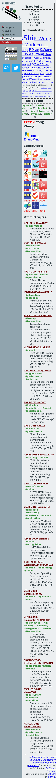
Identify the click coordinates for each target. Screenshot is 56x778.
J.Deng (48, 54)
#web (28, 599)
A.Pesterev (34, 93)
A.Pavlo (27, 96)
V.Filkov (46, 67)
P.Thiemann (24, 61)
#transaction (33, 251)
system (27, 105)
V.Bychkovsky (44, 88)
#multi (44, 457)
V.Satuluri (47, 70)
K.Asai (35, 57)
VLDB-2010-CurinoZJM (37, 506)
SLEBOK (52, 773)
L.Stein (37, 93)
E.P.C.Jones (24, 54)
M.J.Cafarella (45, 76)
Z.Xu (33, 61)
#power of (44, 596)
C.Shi (47, 82)
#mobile (30, 668)
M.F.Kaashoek (24, 93)
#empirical (31, 697)
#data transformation (38, 665)
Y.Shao (27, 76)
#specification (33, 277)
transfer (44, 110)
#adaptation (32, 294)
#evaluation (32, 428)
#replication (32, 518)
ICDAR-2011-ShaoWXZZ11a (39, 454)
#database (31, 515)
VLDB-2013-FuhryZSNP (37, 347)
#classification (34, 486)
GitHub (51, 776)
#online (29, 489)
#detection (32, 297)
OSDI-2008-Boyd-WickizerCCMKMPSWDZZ (38, 563)
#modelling (32, 407)
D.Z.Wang (33, 79)
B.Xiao (34, 49)
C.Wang (22, 49)
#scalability (32, 734)
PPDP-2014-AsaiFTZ (35, 271)
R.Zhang (35, 76)
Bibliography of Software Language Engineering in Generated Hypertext (42, 759)
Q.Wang (49, 73)
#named (30, 350)
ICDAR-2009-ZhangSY (36, 538)
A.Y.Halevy (23, 79)
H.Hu (24, 90)
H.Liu (42, 73)
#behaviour (32, 405)
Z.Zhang (46, 93)
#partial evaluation (36, 274)
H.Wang (36, 67)
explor (48, 113)
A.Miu (30, 90)
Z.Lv (51, 82)
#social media (33, 410)
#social (46, 407)
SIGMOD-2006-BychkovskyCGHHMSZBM (38, 661)
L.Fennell (45, 57)
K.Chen (49, 88)
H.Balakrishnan (38, 90)
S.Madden (31, 44)
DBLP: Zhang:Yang (32, 137)
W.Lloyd (30, 70)
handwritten (25, 108)
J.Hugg (45, 96)
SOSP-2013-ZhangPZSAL (38, 315)
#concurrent (32, 245)
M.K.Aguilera (35, 82)
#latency (30, 318)
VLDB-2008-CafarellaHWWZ (33, 592)
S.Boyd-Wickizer (45, 90)
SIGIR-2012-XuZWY (35, 402)
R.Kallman (50, 93)
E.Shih (33, 90)
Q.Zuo (35, 64)
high (32, 110)
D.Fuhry (38, 70)
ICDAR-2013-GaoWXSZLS (38, 292)
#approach (31, 509)
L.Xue (22, 64)
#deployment (33, 694)
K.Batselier (24, 57)
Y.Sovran (25, 82)
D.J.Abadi (48, 96)
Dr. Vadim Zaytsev (51, 769)
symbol (35, 113)
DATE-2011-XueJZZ (34, 425)
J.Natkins (24, 96)
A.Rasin (31, 96)
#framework (32, 729)
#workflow (31, 700)
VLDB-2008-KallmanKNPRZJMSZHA (37, 618)
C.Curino (44, 64)
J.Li (45, 44)
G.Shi (25, 37)
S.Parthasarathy (31, 73)
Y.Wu (40, 61)
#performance (33, 225)
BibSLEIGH (33, 765)
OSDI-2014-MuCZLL (35, 242)
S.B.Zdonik (35, 96)
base (39, 105)
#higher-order (33, 373)
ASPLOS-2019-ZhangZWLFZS (32, 725)
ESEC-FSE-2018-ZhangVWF (33, 690)
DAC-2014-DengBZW (36, 222)
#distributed (32, 248)
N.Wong (42, 38)
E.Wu (40, 79)
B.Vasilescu (24, 67)
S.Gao (43, 82)
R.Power (47, 79)
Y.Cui (24, 70)
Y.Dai (43, 93)
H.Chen (50, 90)
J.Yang (39, 54)
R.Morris (29, 93)
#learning (31, 457)
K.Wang (46, 49)
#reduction (31, 378)
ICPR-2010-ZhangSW (36, 483)
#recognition (33, 544)
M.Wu (40, 93)
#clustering (32, 512)
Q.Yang (48, 61)
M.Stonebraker (40, 96)
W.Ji (29, 64)
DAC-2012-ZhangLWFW (37, 370)
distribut (42, 108)
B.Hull (27, 90)
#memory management (36, 627)
